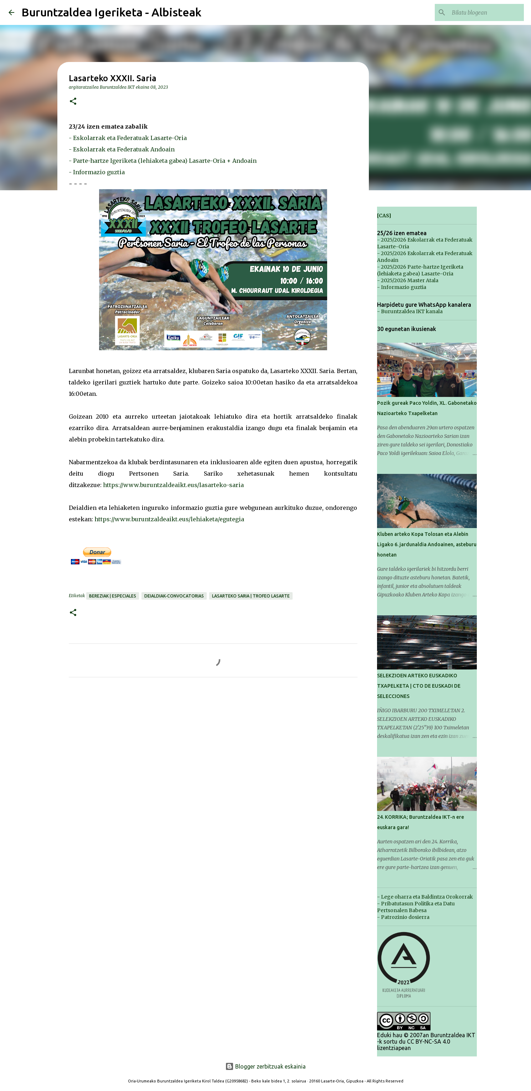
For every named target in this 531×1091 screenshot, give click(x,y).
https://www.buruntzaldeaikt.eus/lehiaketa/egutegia (169, 519)
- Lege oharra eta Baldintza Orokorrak (425, 897)
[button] (73, 102)
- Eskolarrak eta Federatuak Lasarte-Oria (128, 137)
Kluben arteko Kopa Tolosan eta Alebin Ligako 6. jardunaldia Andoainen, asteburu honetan (426, 544)
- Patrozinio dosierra (403, 917)
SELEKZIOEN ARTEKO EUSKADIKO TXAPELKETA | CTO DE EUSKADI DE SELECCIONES (418, 686)
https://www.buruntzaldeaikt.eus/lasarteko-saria (173, 484)
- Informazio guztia (97, 172)
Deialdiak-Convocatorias (174, 596)
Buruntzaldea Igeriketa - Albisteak (111, 12)
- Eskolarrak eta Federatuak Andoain (122, 149)
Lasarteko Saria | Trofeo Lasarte (251, 596)
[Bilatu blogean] (486, 12)
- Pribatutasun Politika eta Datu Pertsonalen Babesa (416, 907)
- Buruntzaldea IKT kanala (410, 311)
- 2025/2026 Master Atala (407, 280)
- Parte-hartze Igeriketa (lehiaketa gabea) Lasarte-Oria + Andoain (163, 160)
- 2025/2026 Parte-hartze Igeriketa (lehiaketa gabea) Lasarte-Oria (420, 270)
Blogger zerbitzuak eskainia (265, 1066)
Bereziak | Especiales (112, 596)
